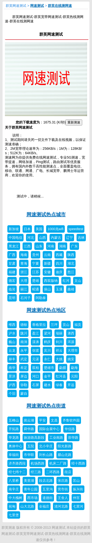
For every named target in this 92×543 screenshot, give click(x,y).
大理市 (72, 350)
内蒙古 (56, 238)
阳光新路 (64, 446)
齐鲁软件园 (71, 420)
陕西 (70, 255)
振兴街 (78, 489)
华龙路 (14, 437)
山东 (39, 246)
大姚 (59, 359)
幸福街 (14, 455)
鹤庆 (47, 342)
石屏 (35, 385)
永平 (23, 350)
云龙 (12, 350)
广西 (12, 255)
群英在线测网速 (60, 6)
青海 (23, 263)
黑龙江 (14, 246)
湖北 (70, 263)
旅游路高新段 (34, 437)
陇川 (23, 333)
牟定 (23, 368)
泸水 (12, 333)
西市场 (32, 498)
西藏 (59, 255)
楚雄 (35, 281)
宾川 (47, 350)
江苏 (35, 272)
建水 (47, 385)
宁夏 (35, 263)
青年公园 (31, 489)
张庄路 (63, 481)
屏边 (23, 376)
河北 (30, 238)
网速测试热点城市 (46, 214)
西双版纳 (51, 281)
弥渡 (35, 350)
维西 (12, 325)
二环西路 (53, 472)
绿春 (59, 385)
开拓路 (14, 429)
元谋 (35, 359)
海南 (23, 255)
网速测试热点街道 (46, 405)
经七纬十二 (17, 472)
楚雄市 (49, 368)
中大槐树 (15, 498)
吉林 (81, 238)
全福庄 (44, 506)
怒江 (70, 272)
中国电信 (15, 238)
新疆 (47, 263)
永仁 (47, 359)
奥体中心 (15, 446)
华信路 (70, 429)
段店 (68, 472)
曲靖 (70, 289)
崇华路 (73, 437)
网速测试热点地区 (46, 310)
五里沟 (47, 489)
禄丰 (12, 359)
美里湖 (29, 481)
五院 (30, 446)
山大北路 (27, 506)
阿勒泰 (41, 298)
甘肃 (12, 263)
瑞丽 (59, 333)
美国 (39, 229)
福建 (12, 272)
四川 (59, 263)
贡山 (66, 325)
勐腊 (62, 368)
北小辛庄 (46, 446)
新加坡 (14, 229)
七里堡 (14, 515)
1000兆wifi (55, 229)
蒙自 (23, 393)
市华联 (29, 455)
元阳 (74, 376)
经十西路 (78, 463)
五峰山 (14, 420)
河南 (50, 246)
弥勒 (23, 385)
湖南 (62, 246)
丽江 (23, 289)
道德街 (47, 498)
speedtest (75, 229)
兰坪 (54, 325)
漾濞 (35, 342)
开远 (70, 385)
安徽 (47, 272)
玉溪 (59, 289)
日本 (27, 229)
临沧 (12, 289)
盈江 (35, 333)
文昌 (54, 420)
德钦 (23, 325)
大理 (23, 281)
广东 (74, 246)
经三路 (36, 472)
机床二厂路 (57, 463)
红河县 (61, 376)
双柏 (35, 368)
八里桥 (14, 481)
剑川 (59, 342)
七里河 (78, 506)
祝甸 (12, 506)
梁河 (47, 333)
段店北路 (46, 481)
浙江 (23, 272)
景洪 (12, 376)
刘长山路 (46, 455)
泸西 (12, 385)
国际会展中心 (49, 429)
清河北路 (61, 506)
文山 (77, 281)
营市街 (63, 489)
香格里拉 (39, 325)
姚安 (70, 359)
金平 (47, 376)
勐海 (74, 368)
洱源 (70, 342)
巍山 (12, 342)
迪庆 (59, 272)
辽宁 (69, 238)
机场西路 (37, 463)
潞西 (70, 333)
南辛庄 (14, 489)
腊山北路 (64, 455)
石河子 (25, 298)
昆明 (12, 298)
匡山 (76, 481)
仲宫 (76, 498)
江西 (27, 246)
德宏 (12, 281)
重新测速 (73, 122)
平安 (42, 420)
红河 (66, 281)
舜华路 (29, 429)
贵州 (35, 255)
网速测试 (37, 6)
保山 (47, 289)
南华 (12, 368)
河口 (35, 376)
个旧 (12, 393)
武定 (23, 359)
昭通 (35, 289)
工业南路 (56, 437)
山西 (42, 238)
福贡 (77, 325)
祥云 (59, 350)
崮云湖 (29, 420)
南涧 (23, 342)
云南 (47, 255)
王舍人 (63, 498)
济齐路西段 (17, 463)
